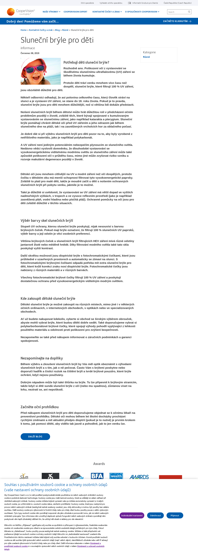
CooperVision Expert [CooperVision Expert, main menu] (75, 11)
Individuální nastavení (132, 517)
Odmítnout (155, 517)
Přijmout (175, 517)
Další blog (35, 436)
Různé (65, 30)
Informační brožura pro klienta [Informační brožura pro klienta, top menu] (145, 2)
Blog (57, 30)
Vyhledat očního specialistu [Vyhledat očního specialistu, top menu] (111, 2)
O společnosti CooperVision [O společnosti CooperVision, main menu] (141, 11)
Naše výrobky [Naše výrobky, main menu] (50, 11)
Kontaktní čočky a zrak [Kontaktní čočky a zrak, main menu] (106, 11)
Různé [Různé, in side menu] (146, 57)
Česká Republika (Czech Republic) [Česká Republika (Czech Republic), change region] (177, 2)
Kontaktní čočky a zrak (41, 30)
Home (24, 30)
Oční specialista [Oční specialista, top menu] (87, 2)
